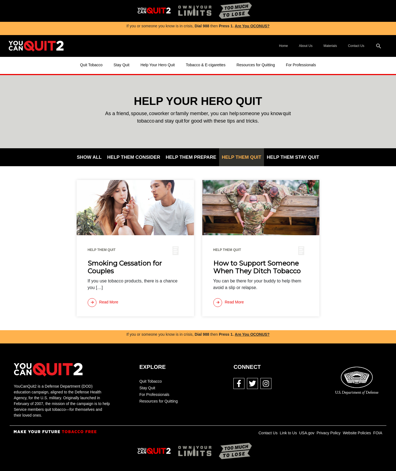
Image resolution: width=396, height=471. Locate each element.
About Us (306, 46)
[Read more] (103, 302)
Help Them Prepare (191, 157)
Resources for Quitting (255, 65)
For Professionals (301, 65)
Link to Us (288, 433)
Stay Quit (122, 65)
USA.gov (306, 433)
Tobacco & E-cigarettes (205, 65)
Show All (89, 157)
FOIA (377, 433)
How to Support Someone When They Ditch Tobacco (257, 267)
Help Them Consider (133, 157)
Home (283, 46)
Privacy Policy (329, 433)
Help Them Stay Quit (293, 157)
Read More (103, 302)
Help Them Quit (241, 157)
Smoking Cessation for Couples (125, 267)
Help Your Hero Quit (158, 65)
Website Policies (357, 433)
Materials (330, 46)
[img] (154, 11)
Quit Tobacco (91, 65)
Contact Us (356, 46)
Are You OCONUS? (252, 26)
